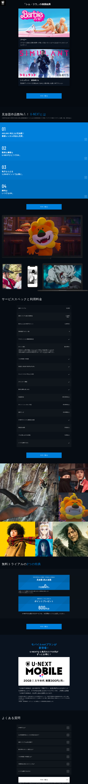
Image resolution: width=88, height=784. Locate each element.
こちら (45, 352)
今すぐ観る (44, 96)
